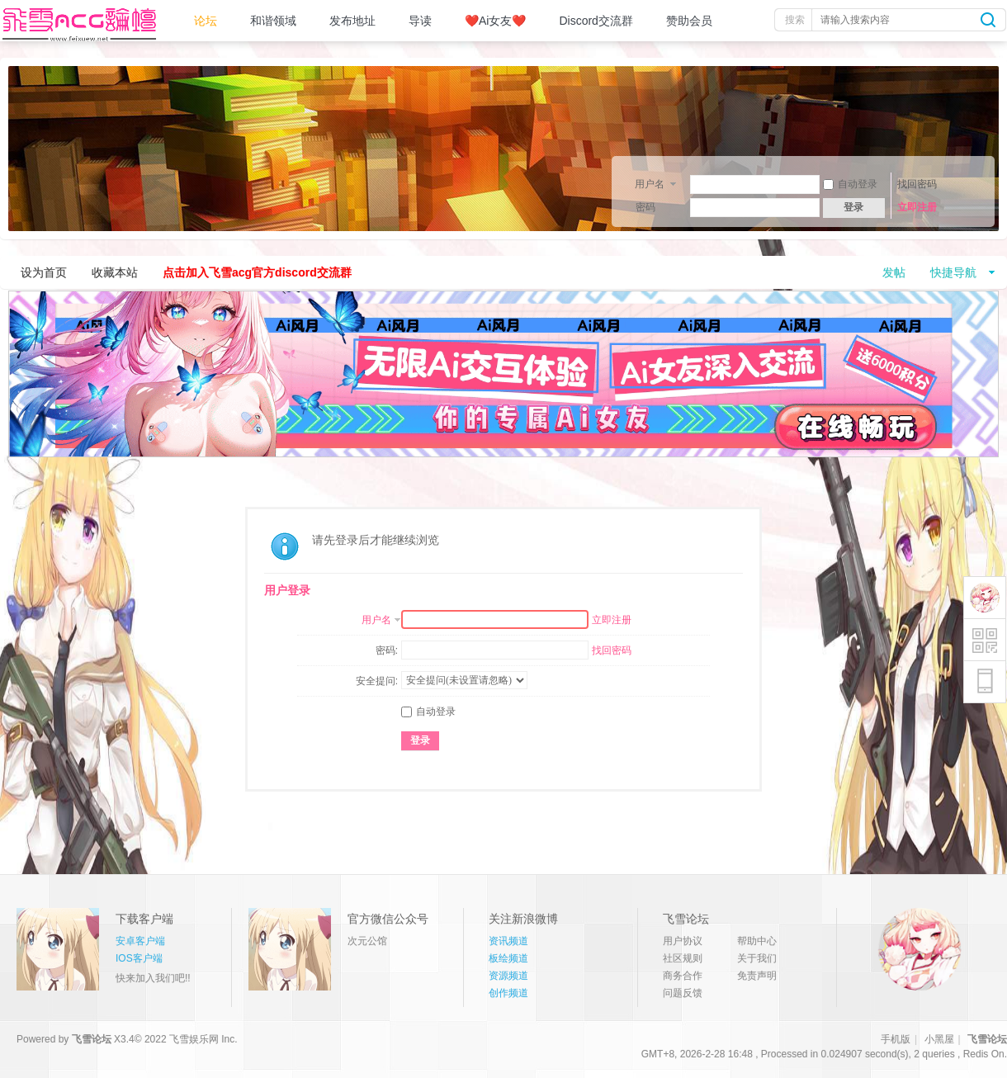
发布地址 (352, 20)
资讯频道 (508, 941)
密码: (387, 650)
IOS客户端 (139, 958)
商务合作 (682, 975)
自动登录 (850, 184)
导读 (420, 20)
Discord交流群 (595, 20)
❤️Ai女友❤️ (495, 20)
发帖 (893, 272)
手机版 (895, 1039)
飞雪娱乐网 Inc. (203, 1039)
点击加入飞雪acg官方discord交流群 (257, 272)
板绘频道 (508, 958)
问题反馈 (682, 993)
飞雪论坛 (91, 1039)
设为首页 (44, 272)
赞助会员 (689, 20)
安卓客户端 (140, 941)
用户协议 (682, 941)
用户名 (649, 183)
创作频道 (508, 993)
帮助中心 (757, 941)
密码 (645, 207)
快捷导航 (953, 272)
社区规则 (682, 958)
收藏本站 (115, 272)
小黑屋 (939, 1039)
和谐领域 (273, 20)
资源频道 (508, 975)
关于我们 (757, 958)
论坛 (205, 20)
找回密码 (917, 184)
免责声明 (757, 975)
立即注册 (917, 207)
